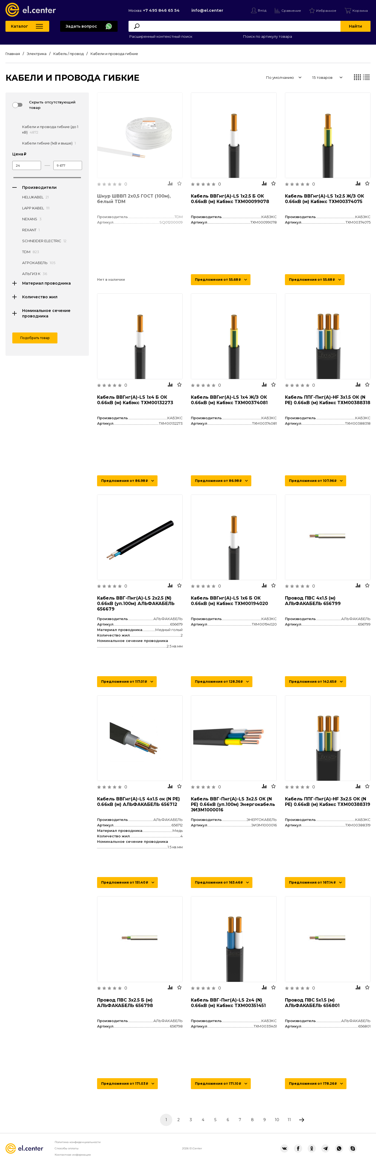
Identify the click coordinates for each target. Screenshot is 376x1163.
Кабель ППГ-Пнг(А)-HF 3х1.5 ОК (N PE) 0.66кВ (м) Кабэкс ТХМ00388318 (327, 400)
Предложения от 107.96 (312, 481)
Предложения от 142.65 (312, 681)
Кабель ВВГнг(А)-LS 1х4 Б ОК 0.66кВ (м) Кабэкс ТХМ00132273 (135, 400)
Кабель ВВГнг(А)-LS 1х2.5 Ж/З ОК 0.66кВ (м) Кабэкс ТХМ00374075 (324, 198)
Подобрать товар (35, 338)
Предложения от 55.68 (218, 279)
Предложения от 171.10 (218, 1083)
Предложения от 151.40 (124, 882)
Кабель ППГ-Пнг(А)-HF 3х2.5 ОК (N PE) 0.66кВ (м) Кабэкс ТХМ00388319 (327, 801)
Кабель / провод (68, 53)
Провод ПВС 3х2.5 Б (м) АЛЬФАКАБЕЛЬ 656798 (125, 1002)
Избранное (326, 10)
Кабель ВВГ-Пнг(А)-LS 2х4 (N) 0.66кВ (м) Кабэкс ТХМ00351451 (228, 1002)
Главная (12, 53)
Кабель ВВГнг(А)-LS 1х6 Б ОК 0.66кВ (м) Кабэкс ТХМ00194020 (229, 600)
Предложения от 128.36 (219, 681)
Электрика (36, 53)
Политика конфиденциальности (78, 1142)
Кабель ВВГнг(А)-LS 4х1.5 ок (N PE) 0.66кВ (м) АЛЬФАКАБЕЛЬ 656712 (138, 801)
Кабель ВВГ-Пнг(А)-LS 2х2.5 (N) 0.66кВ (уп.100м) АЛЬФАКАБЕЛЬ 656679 (135, 603)
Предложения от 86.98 (124, 481)
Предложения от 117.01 (124, 681)
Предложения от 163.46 (219, 882)
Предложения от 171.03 (124, 1083)
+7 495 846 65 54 (161, 10)
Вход (262, 10)
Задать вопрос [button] (81, 26)
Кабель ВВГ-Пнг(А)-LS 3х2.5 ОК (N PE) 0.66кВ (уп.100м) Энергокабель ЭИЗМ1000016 (233, 804)
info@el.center (207, 10)
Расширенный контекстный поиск (160, 36)
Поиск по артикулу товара (267, 36)
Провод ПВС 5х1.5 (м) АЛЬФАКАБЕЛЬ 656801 (312, 1002)
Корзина (360, 10)
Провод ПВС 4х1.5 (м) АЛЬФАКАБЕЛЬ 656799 (313, 600)
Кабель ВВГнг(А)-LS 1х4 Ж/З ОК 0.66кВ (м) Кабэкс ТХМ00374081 (229, 400)
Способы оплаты (66, 1148)
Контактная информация (73, 1154)
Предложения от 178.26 (313, 1083)
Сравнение (291, 10)
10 (277, 1119)
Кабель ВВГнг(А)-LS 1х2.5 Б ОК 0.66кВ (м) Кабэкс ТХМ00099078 (230, 198)
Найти (355, 26)
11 (289, 1119)
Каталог (19, 26)
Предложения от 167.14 (312, 882)
